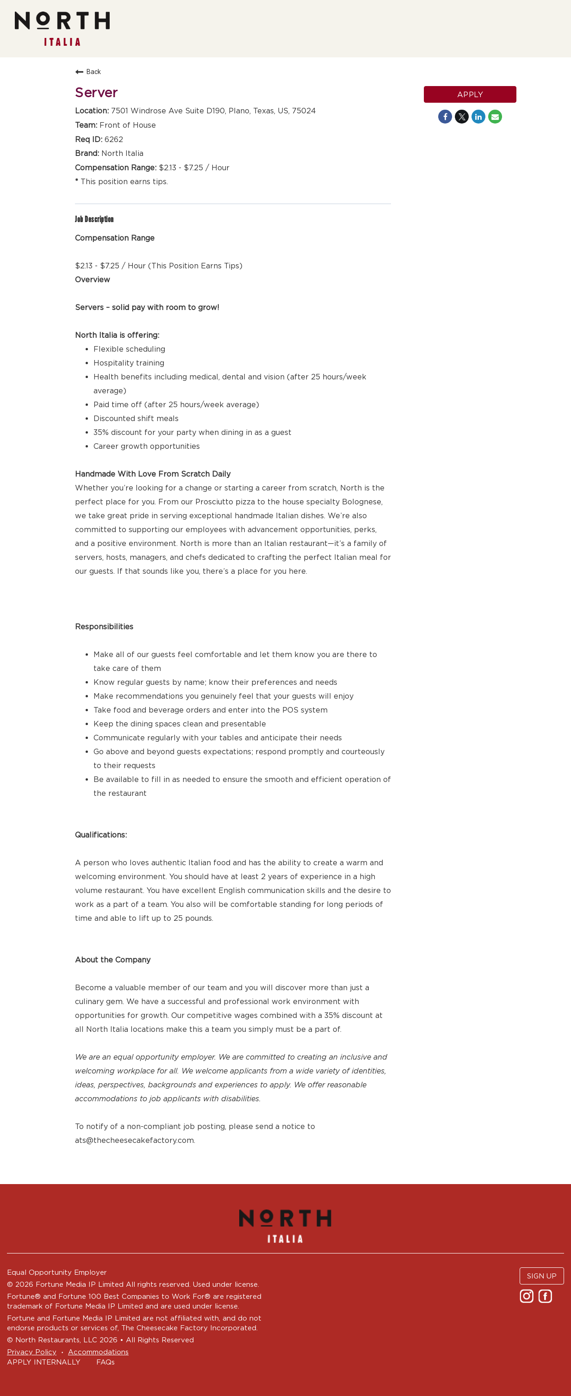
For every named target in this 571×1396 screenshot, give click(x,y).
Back (88, 72)
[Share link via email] (495, 116)
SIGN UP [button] (542, 1276)
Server (96, 93)
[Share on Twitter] (461, 116)
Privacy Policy (31, 1351)
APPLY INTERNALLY (44, 1362)
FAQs (105, 1362)
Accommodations (98, 1351)
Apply (470, 94)
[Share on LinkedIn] (478, 116)
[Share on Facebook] (445, 116)
